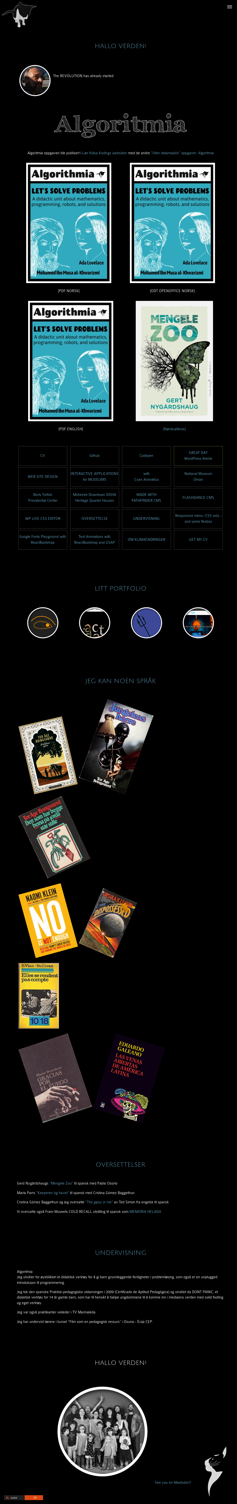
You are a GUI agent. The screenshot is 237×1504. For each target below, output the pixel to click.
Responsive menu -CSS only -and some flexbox (198, 519)
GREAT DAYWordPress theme (198, 456)
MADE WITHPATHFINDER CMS (146, 498)
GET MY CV (198, 540)
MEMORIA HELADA (145, 1212)
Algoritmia (206, 153)
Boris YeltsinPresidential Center (42, 498)
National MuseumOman (198, 477)
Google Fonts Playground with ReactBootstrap (42, 540)
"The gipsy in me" (99, 1202)
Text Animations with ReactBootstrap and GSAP (94, 540)
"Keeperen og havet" (52, 1193)
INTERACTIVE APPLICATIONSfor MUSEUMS (95, 477)
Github (95, 456)
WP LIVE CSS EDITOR (42, 519)
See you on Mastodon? (173, 1483)
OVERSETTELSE (94, 519)
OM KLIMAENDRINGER (146, 540)
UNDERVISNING (146, 519)
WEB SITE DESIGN (43, 477)
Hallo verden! (121, 46)
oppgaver (188, 153)
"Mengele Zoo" (61, 1183)
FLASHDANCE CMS (198, 498)
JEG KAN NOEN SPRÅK (120, 681)
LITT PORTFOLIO (121, 588)
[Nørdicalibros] (174, 429)
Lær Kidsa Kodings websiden (104, 153)
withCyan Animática (146, 477)
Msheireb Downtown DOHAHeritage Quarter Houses (94, 498)
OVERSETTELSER (120, 1164)
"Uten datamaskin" (165, 153)
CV (42, 456)
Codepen (146, 456)
